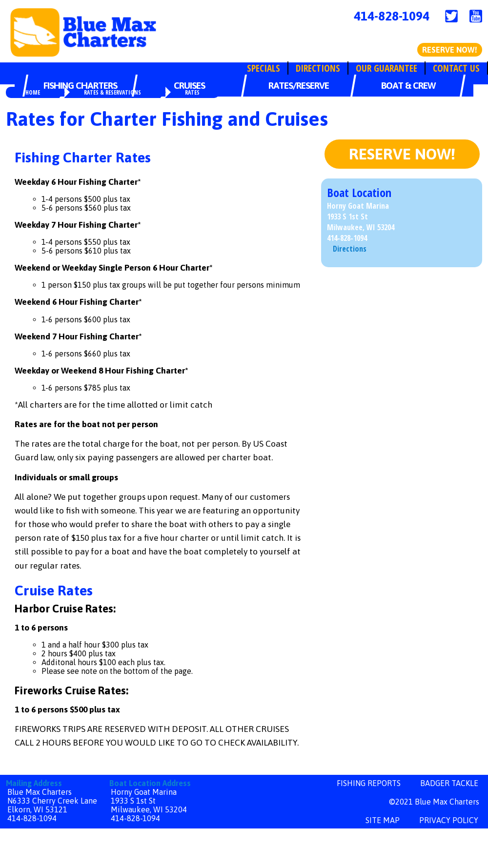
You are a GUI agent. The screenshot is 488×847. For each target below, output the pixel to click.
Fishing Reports (369, 783)
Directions (318, 68)
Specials (263, 68)
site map (383, 820)
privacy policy (448, 820)
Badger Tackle (449, 783)
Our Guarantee (386, 68)
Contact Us (456, 68)
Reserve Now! (449, 49)
